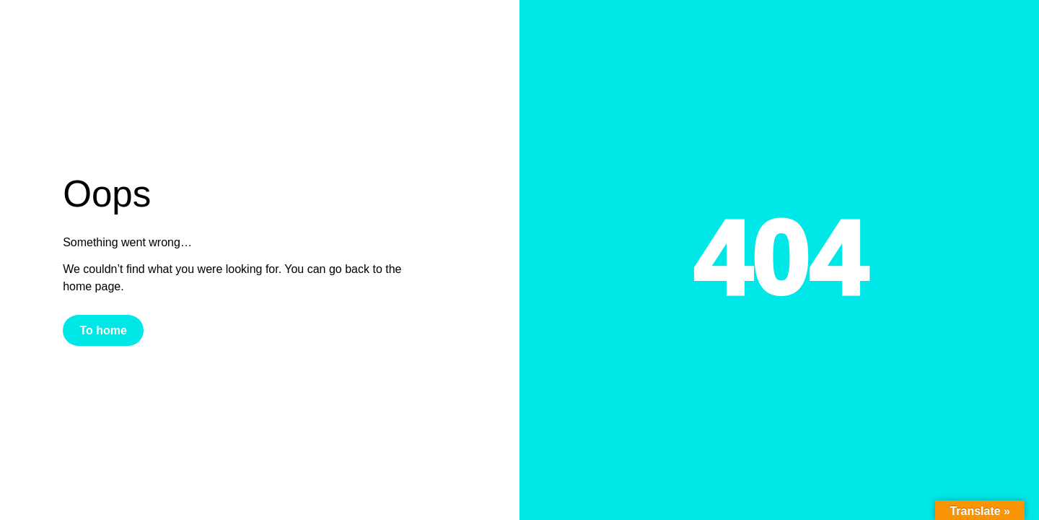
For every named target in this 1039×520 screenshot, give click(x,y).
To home (102, 330)
